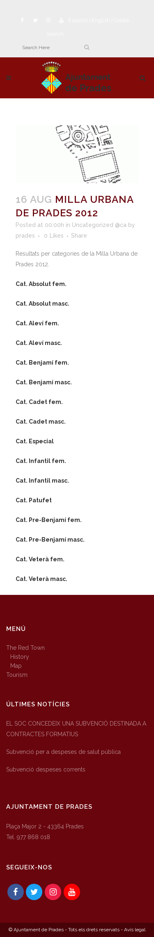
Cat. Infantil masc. (42, 480)
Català (121, 20)
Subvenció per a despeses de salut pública (63, 752)
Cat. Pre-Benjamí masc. (50, 539)
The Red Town (25, 647)
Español (78, 20)
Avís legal (134, 929)
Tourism (17, 675)
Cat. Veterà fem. (40, 559)
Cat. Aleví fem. (37, 323)
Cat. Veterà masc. (41, 579)
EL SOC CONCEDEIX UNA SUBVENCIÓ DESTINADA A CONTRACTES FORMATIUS (76, 728)
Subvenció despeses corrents (45, 769)
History (19, 656)
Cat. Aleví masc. (39, 343)
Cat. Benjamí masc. (44, 382)
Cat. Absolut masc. (42, 303)
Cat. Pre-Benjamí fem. (49, 520)
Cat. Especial (35, 441)
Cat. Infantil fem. (41, 461)
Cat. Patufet (34, 500)
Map (16, 665)
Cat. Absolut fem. (41, 284)
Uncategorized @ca (99, 225)
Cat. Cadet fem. (39, 402)
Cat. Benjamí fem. (42, 362)
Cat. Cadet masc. (41, 421)
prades (25, 235)
